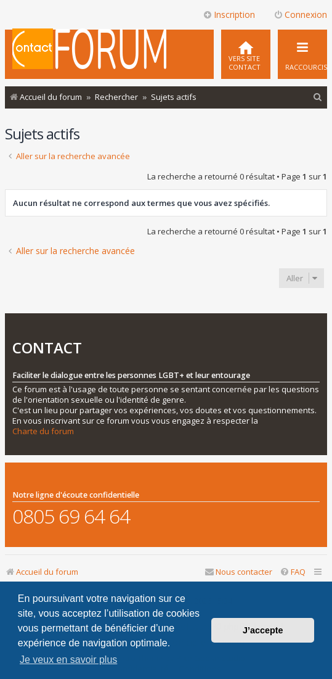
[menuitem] (245, 54)
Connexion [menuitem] (300, 14)
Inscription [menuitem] (229, 14)
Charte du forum (43, 431)
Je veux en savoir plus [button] (68, 659)
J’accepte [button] (263, 630)
